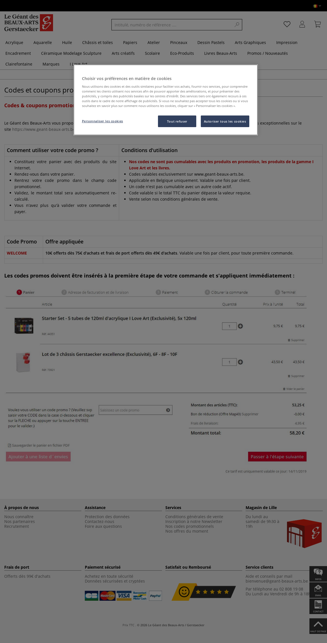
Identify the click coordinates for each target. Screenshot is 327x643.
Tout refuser (177, 121)
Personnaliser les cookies (102, 121)
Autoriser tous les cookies (225, 121)
